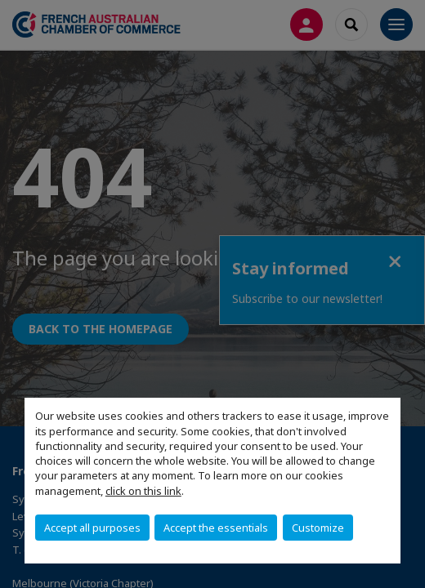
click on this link (143, 490)
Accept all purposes (92, 527)
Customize (318, 527)
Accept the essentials (215, 527)
